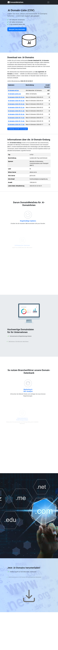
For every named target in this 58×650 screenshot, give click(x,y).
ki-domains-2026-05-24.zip (16, 101)
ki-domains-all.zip (13, 90)
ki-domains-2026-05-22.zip (16, 107)
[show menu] (48, 2)
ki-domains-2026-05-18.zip (16, 121)
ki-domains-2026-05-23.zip (16, 104)
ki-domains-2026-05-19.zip (16, 118)
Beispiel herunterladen (17, 29)
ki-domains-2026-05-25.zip (16, 97)
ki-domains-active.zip (14, 94)
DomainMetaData (15, 2)
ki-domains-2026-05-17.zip (16, 124)
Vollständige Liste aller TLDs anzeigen (17, 129)
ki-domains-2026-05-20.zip (16, 114)
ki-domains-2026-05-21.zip (16, 111)
